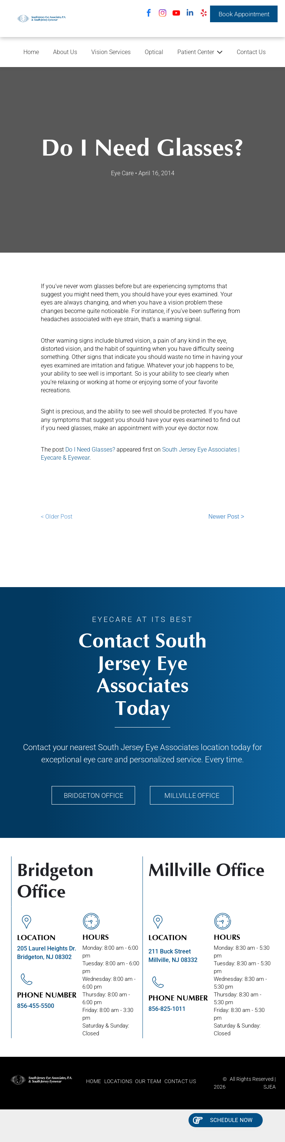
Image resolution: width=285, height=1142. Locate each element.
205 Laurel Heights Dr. (46, 948)
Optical (154, 52)
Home (31, 52)
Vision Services (111, 52)
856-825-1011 (167, 1008)
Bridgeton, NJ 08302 (44, 956)
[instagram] (162, 13)
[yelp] (203, 13)
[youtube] (176, 13)
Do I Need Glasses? (90, 449)
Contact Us (251, 52)
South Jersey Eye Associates (148, 747)
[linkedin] (190, 13)
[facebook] (148, 13)
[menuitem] (95, 1081)
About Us (65, 52)
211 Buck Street (169, 951)
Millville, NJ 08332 (172, 959)
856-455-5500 (35, 1005)
